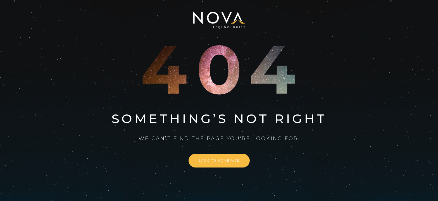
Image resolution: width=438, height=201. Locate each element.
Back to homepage (219, 160)
